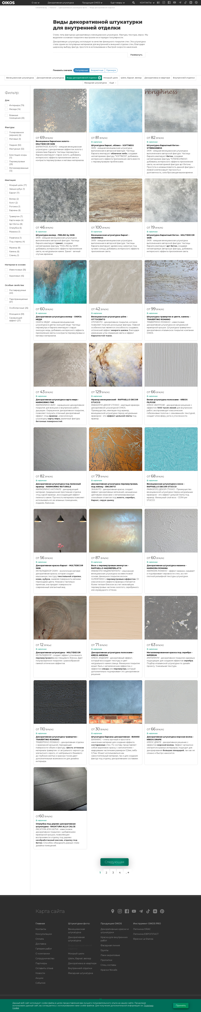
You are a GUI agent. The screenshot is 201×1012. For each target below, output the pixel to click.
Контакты (41, 929)
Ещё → (113, 83)
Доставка (41, 944)
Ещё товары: (117, 2)
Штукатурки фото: (79, 923)
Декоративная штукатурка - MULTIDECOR (58, 652)
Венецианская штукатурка (20, 78)
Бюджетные (97, 70)
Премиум (111, 70)
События (40, 983)
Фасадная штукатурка (95, 83)
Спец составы (108, 965)
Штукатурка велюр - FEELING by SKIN (55, 235)
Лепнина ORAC (142, 929)
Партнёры (41, 963)
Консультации (44, 934)
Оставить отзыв (44, 968)
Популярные (81, 70)
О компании (43, 953)
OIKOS (8, 2)
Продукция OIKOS (91, 2)
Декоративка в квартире (157, 78)
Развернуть (136, 55)
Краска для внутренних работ (114, 939)
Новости (40, 973)
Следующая (114, 862)
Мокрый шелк (110, 78)
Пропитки (106, 960)
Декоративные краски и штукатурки (115, 931)
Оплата (40, 939)
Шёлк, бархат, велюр (131, 78)
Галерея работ (44, 948)
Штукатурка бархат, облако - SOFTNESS (112, 145)
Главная (40, 923)
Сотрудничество (45, 958)
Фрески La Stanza (143, 939)
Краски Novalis (109, 970)
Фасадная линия (110, 945)
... (127, 872)
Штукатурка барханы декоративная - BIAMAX (115, 737)
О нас (34, 2)
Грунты (104, 950)
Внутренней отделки (184, 78)
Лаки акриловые (110, 955)
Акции (39, 978)
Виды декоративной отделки (80, 947)
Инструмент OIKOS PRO (147, 923)
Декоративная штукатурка (61, 2)
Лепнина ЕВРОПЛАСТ (146, 934)
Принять (181, 1005)
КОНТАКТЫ (146, 2)
